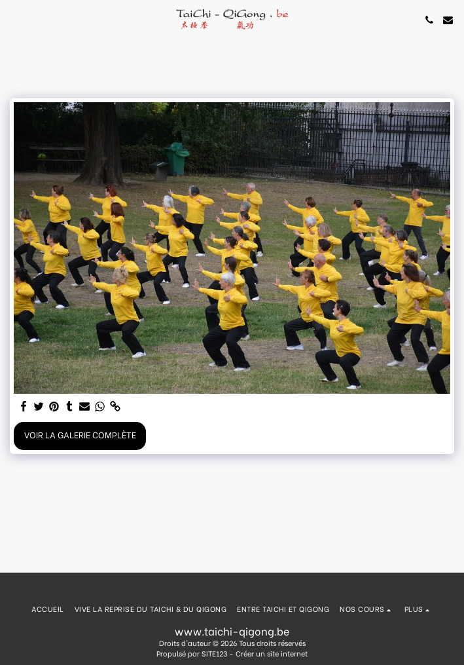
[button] (14, 19)
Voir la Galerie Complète (80, 434)
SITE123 (214, 653)
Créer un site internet (272, 653)
